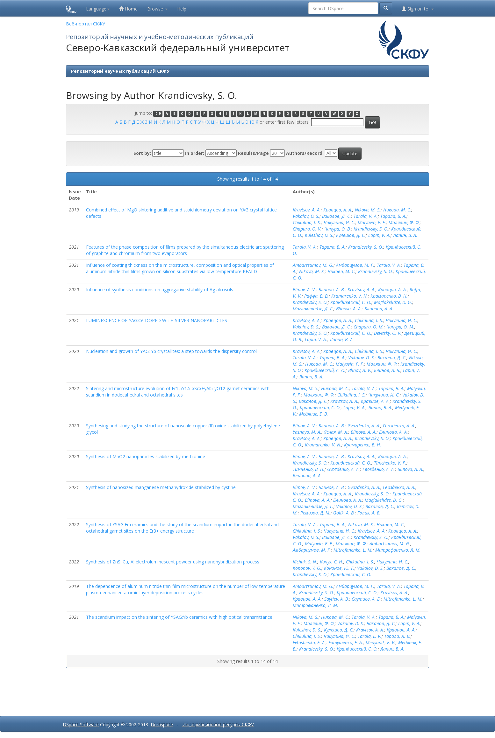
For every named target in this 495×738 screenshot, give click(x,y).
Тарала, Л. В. (397, 636)
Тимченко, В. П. (309, 469)
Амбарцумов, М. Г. (355, 265)
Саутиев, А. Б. (366, 599)
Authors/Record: (305, 153)
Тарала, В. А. (393, 216)
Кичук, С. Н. (331, 562)
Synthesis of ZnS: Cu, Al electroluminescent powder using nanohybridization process (172, 562)
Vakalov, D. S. (306, 216)
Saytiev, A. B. (336, 599)
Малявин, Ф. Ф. (404, 222)
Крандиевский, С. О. (350, 302)
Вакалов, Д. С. (336, 216)
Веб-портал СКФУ (85, 24)
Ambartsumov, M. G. (313, 265)
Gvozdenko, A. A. (364, 426)
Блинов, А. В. (332, 289)
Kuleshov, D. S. (319, 235)
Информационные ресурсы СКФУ (218, 724)
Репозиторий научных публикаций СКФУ (120, 71)
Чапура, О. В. (337, 229)
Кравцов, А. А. (337, 210)
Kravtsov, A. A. (307, 210)
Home (128, 9)
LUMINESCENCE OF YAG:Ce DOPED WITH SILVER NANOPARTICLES (156, 320)
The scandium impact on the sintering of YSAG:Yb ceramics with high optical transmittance (179, 617)
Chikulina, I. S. (307, 222)
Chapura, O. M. (369, 327)
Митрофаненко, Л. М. (398, 550)
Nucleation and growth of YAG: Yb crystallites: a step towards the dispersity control (171, 351)
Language (98, 9)
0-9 (158, 113)
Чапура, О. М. (400, 327)
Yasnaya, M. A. (307, 432)
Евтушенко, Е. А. (345, 642)
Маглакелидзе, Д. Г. (313, 309)
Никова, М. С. (397, 210)
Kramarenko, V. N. (349, 296)
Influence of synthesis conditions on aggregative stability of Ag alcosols (159, 289)
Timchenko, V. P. (390, 463)
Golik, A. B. (344, 513)
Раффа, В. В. (316, 296)
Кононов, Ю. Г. (339, 568)
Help (181, 9)
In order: (194, 153)
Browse (157, 9)
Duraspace (162, 724)
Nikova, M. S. (368, 210)
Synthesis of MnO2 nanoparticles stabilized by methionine (145, 456)
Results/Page (253, 153)
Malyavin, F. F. (372, 222)
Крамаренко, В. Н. (389, 296)
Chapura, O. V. (307, 229)
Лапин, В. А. (405, 235)
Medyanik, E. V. (381, 642)
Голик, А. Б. (369, 513)
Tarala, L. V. (370, 636)
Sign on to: (418, 9)
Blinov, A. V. (304, 289)
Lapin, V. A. (379, 235)
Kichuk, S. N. (305, 562)
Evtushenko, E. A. (309, 642)
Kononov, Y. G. (307, 568)
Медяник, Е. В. (313, 414)
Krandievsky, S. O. (371, 229)
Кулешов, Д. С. (351, 235)
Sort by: (142, 153)
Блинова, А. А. (378, 309)
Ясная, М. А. (336, 432)
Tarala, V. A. (366, 216)
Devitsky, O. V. (388, 333)
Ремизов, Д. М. (315, 513)
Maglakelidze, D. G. (393, 302)
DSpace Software (81, 724)
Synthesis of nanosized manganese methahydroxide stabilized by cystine (161, 487)
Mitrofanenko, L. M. (353, 550)
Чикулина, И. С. (339, 222)
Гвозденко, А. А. (399, 426)
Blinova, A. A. (349, 309)
